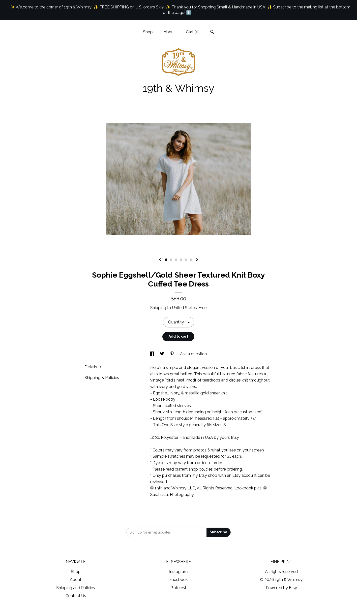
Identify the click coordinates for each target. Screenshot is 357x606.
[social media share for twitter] (162, 353)
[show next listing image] (197, 260)
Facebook (178, 579)
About (169, 32)
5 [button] (186, 259)
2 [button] (171, 259)
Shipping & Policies (102, 377)
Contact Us (75, 595)
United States (184, 307)
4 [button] (181, 259)
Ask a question (193, 353)
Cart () (193, 32)
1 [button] (166, 259)
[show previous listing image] (160, 260)
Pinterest (178, 587)
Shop (148, 32)
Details (93, 367)
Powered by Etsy (281, 587)
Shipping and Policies (75, 587)
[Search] (212, 32)
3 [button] (176, 259)
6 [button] (191, 259)
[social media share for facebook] (152, 353)
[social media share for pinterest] (172, 353)
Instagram (178, 571)
